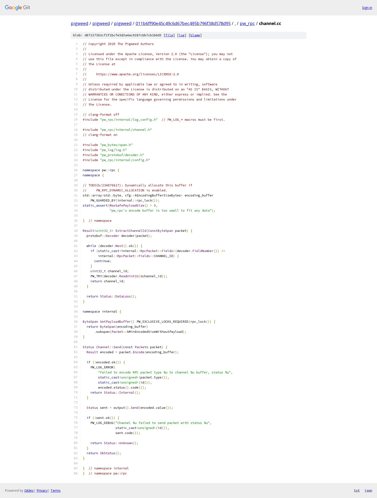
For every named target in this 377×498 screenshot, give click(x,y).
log (182, 35)
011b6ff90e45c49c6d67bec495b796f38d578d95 (183, 23)
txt (357, 490)
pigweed (79, 23)
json (368, 490)
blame (195, 35)
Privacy (42, 490)
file (169, 35)
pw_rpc (247, 23)
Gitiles (29, 490)
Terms (55, 490)
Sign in (367, 7)
